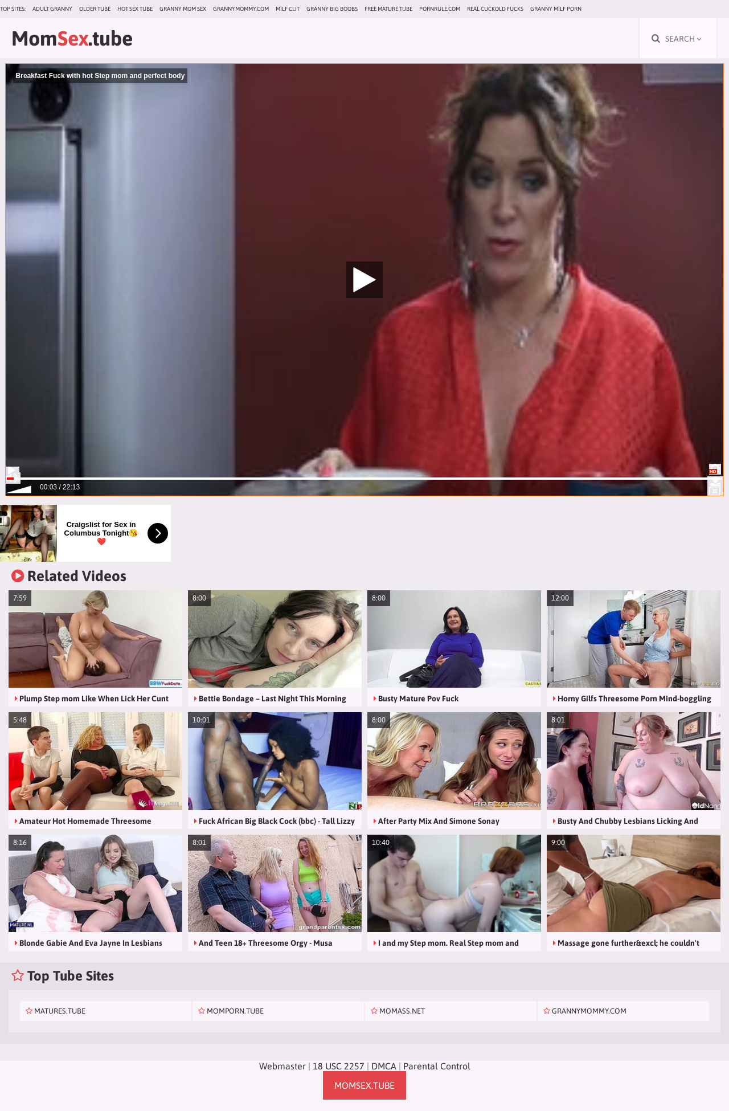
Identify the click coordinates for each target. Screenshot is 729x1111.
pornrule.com (439, 9)
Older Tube (94, 9)
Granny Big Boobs (332, 9)
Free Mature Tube (388, 9)
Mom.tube (72, 38)
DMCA (383, 1066)
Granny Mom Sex (182, 9)
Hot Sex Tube (135, 9)
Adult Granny (52, 9)
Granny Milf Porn (555, 9)
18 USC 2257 (338, 1066)
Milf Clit (288, 9)
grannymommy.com (241, 9)
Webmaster (282, 1066)
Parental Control (436, 1066)
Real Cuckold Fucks (495, 9)
